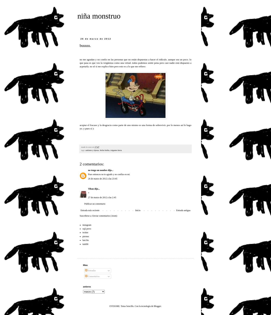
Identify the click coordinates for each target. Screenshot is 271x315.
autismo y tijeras (92, 150)
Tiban (91, 189)
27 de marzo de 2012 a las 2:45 (102, 197)
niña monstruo (99, 16)
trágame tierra (116, 150)
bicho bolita (104, 150)
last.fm (85, 240)
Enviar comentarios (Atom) (104, 215)
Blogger (157, 306)
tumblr (85, 244)
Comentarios (92, 276)
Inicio (137, 210)
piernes (85, 236)
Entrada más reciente (90, 210)
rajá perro (86, 228)
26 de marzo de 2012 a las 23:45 (102, 178)
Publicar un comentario (94, 203)
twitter (85, 232)
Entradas (90, 270)
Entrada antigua (183, 210)
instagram (86, 225)
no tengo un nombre (97, 170)
